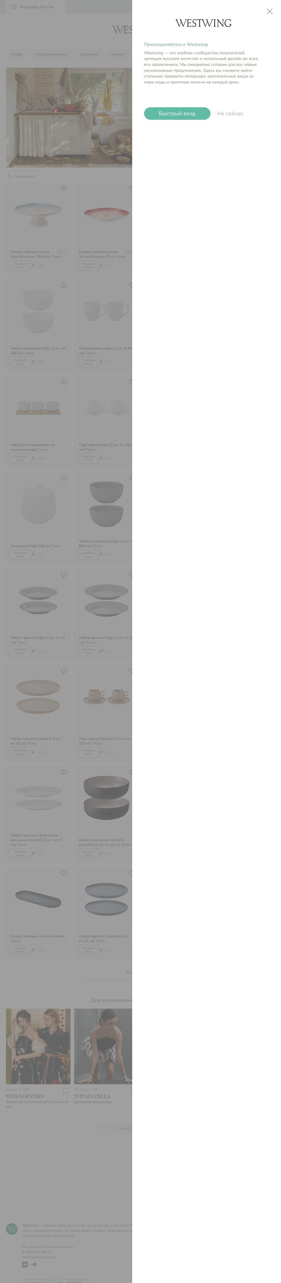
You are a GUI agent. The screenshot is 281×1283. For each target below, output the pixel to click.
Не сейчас (230, 113)
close (269, 11)
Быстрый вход (177, 113)
